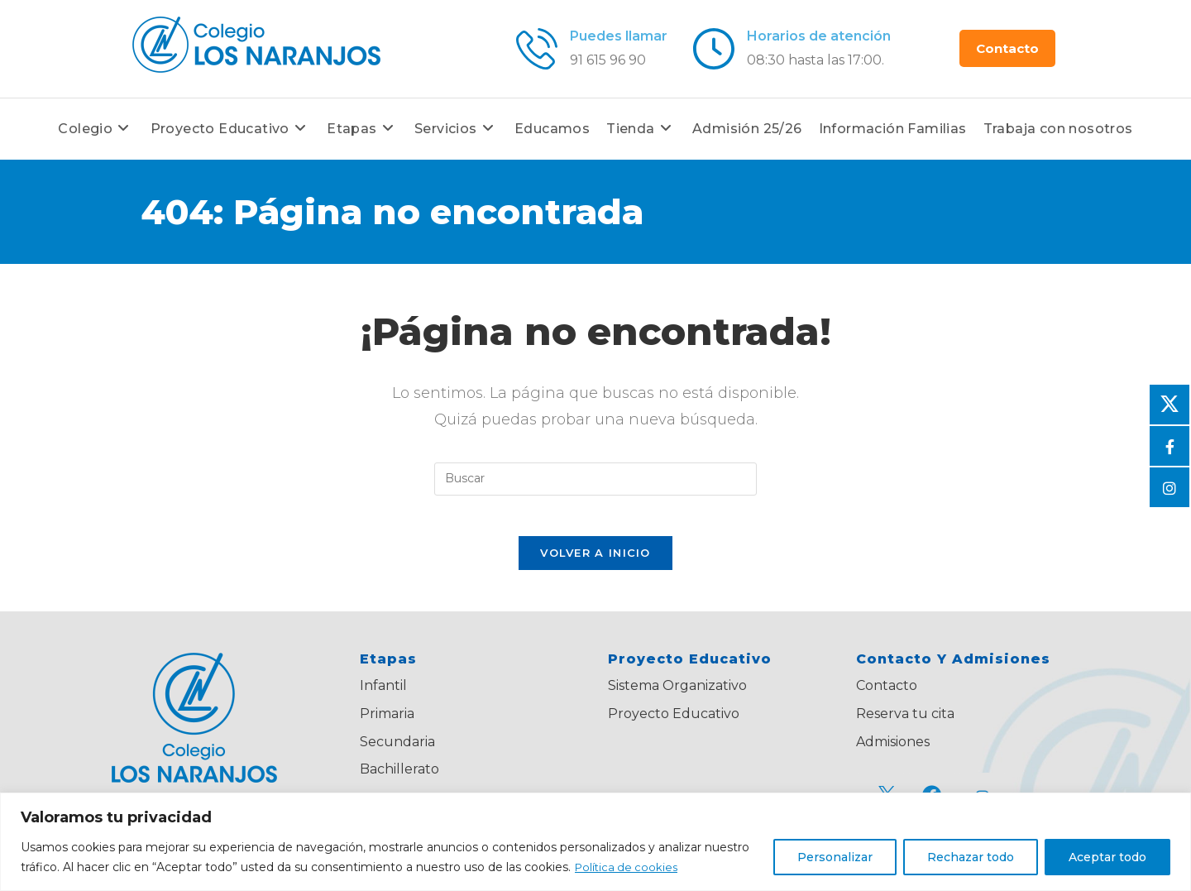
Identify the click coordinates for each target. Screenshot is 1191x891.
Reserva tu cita (905, 722)
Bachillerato (399, 778)
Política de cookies (628, 867)
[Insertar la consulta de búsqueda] (595, 479)
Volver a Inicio (595, 561)
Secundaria (397, 750)
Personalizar (835, 857)
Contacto (886, 694)
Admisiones (893, 750)
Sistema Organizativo (677, 694)
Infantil (383, 694)
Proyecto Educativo (673, 722)
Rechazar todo (970, 857)
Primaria (387, 722)
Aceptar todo (1107, 857)
